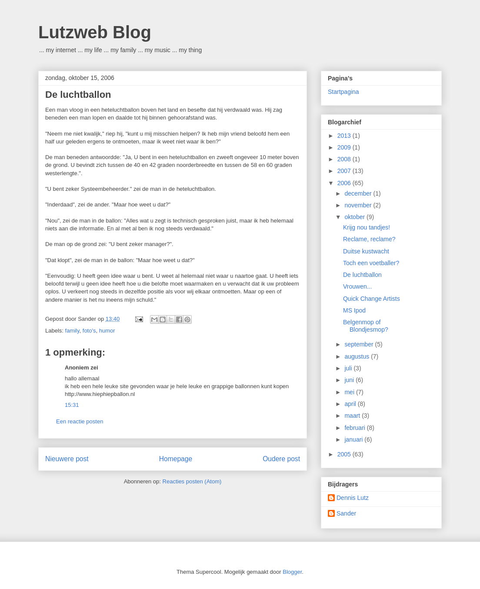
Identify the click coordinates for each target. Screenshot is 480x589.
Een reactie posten (79, 421)
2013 (345, 135)
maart (353, 415)
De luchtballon (362, 274)
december (358, 193)
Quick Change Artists (371, 298)
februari (355, 427)
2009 (345, 147)
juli (348, 368)
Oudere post (281, 459)
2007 (345, 170)
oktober (355, 216)
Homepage (175, 459)
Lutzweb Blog (94, 32)
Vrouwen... (357, 286)
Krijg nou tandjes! (366, 227)
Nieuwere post (67, 459)
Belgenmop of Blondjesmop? (365, 326)
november (358, 205)
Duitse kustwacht (366, 251)
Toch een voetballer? (371, 263)
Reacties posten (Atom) (192, 481)
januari (354, 439)
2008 (345, 159)
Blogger (292, 572)
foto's (89, 330)
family (72, 330)
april (350, 403)
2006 (345, 183)
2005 (345, 454)
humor (107, 330)
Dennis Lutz (353, 497)
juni (350, 379)
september (359, 344)
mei (350, 392)
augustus (357, 356)
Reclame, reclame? (369, 239)
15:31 (72, 405)
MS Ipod (354, 310)
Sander (346, 513)
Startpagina (343, 91)
